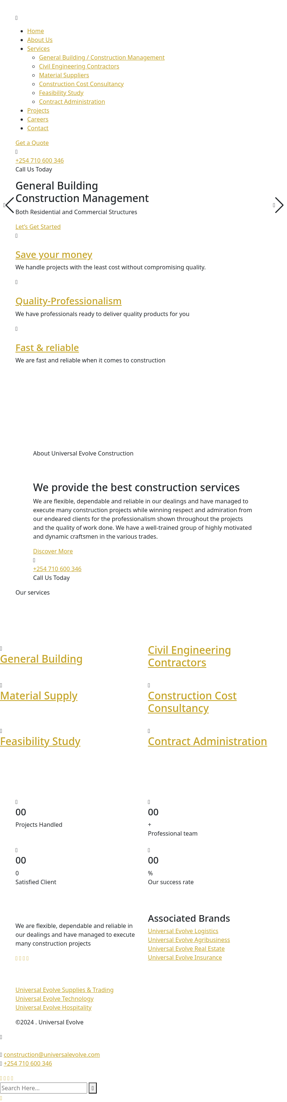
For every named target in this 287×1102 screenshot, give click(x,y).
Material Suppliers (64, 75)
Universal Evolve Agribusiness (189, 940)
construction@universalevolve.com (52, 1054)
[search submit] (93, 1088)
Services (38, 49)
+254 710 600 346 (39, 160)
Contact (38, 128)
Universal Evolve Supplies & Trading (64, 990)
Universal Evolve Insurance (185, 957)
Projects (38, 110)
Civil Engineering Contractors (79, 66)
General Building (41, 659)
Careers (38, 119)
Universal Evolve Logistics (183, 931)
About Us (40, 40)
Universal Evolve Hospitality (53, 1007)
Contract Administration (72, 102)
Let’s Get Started (38, 227)
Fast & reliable (47, 347)
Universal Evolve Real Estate (186, 949)
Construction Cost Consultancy (81, 84)
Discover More (53, 551)
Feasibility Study (61, 93)
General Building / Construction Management (101, 57)
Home (35, 31)
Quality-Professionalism (68, 300)
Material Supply (38, 695)
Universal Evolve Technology (54, 999)
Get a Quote (32, 143)
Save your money (53, 254)
